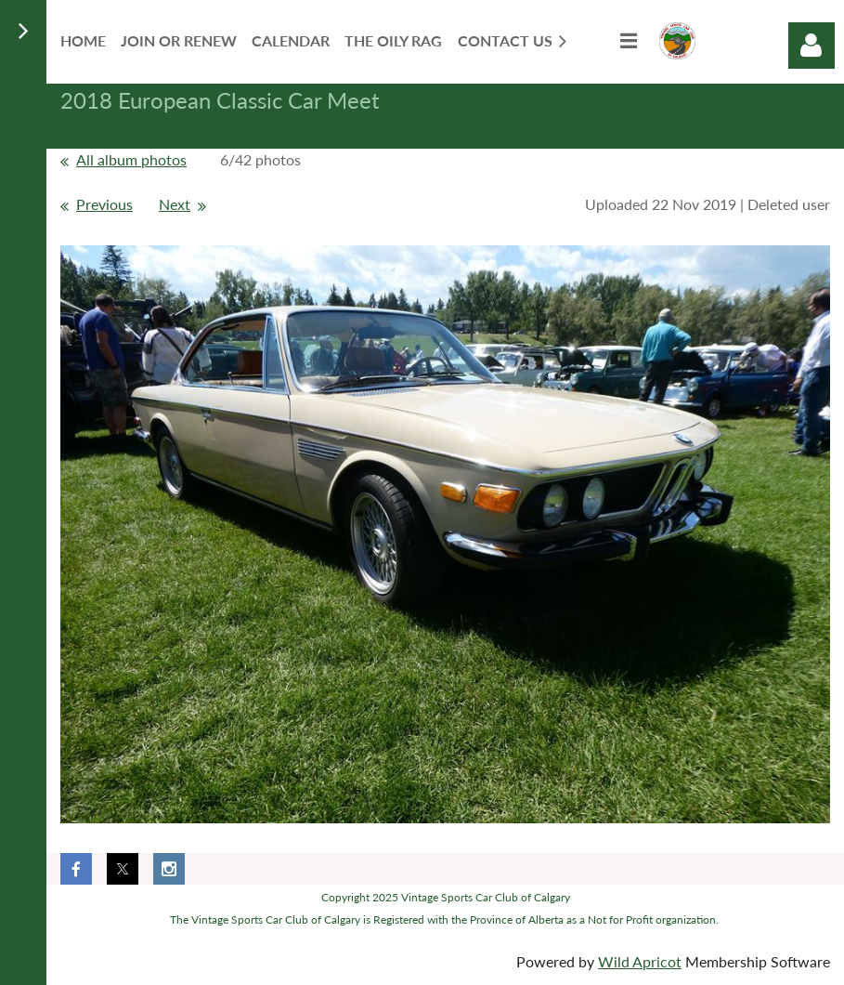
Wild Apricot (640, 961)
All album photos (131, 159)
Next (174, 204)
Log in (811, 45)
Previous (104, 204)
